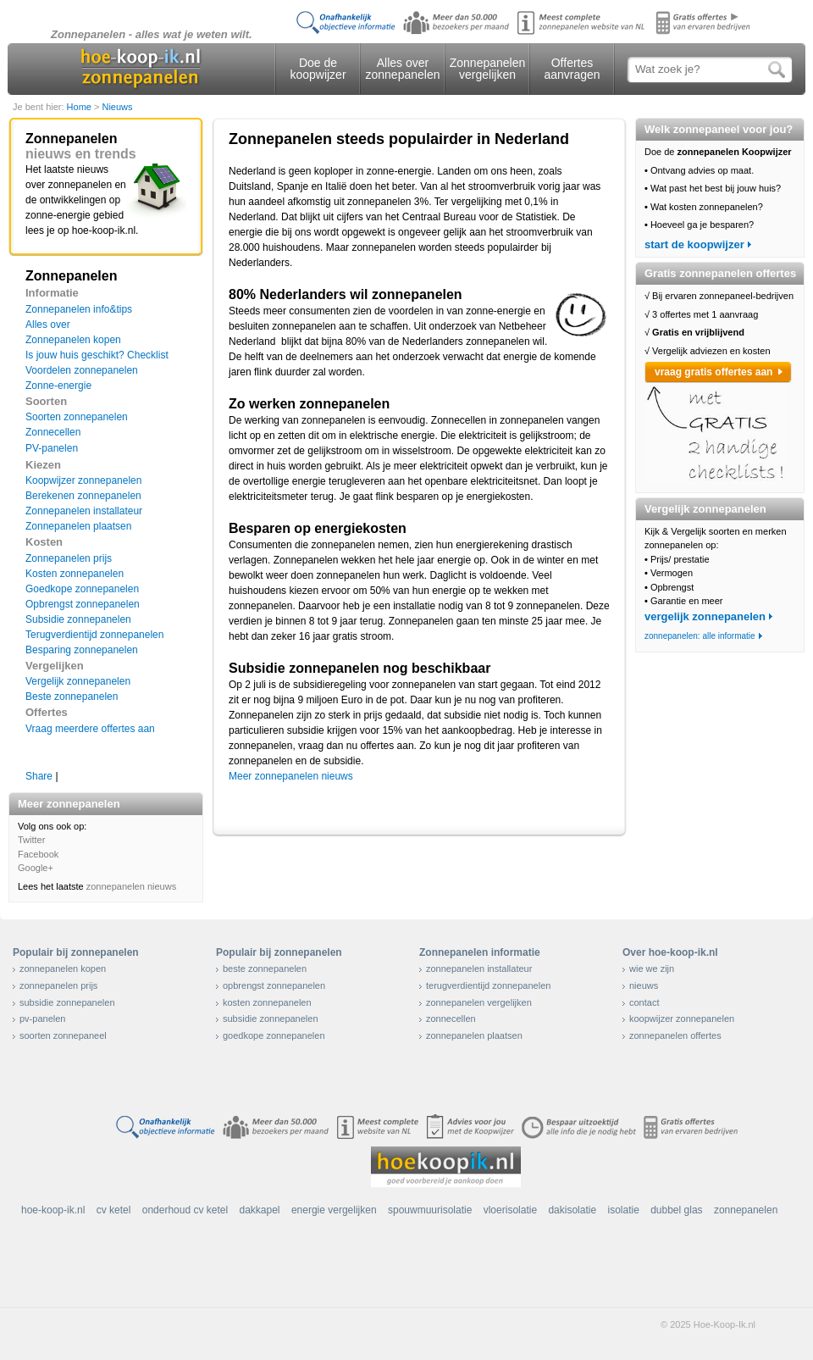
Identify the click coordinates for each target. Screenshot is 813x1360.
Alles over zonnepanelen (403, 68)
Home (80, 107)
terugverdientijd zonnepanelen (488, 985)
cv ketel (114, 1210)
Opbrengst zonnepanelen (82, 604)
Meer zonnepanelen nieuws (291, 776)
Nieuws (117, 107)
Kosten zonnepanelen (74, 574)
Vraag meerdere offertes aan (90, 729)
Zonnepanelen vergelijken (488, 68)
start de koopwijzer (694, 244)
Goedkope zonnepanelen (82, 589)
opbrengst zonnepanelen (274, 985)
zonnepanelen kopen (62, 968)
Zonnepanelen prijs (68, 558)
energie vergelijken (334, 1210)
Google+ (35, 868)
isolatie (623, 1210)
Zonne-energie (58, 385)
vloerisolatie (510, 1210)
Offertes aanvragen (572, 68)
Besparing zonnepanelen (81, 650)
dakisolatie (572, 1210)
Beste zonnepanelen (71, 696)
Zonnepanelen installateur (83, 511)
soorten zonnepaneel (63, 1035)
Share (39, 776)
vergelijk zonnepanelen (705, 616)
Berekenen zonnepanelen (83, 496)
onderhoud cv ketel (185, 1210)
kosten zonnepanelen (267, 1002)
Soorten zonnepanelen (76, 417)
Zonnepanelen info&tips (78, 309)
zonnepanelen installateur (479, 968)
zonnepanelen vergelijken (479, 1002)
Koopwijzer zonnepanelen (83, 480)
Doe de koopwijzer (318, 68)
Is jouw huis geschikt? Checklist (97, 355)
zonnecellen (451, 1018)
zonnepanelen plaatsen (474, 1035)
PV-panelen (51, 448)
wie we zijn (651, 968)
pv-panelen (42, 1018)
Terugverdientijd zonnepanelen (94, 635)
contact (644, 1002)
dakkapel (260, 1210)
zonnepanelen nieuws (131, 886)
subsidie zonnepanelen (67, 1002)
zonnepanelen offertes (675, 1035)
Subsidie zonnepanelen (78, 619)
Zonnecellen (52, 432)
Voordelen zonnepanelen (81, 370)
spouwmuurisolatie (430, 1210)
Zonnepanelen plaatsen (78, 526)
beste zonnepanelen (265, 968)
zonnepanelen (745, 1210)
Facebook (38, 854)
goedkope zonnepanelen (274, 1035)
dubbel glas (676, 1210)
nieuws (643, 985)
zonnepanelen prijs (58, 985)
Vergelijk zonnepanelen (77, 681)
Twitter (31, 840)
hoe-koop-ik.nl (53, 1210)
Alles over (47, 324)
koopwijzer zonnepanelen (681, 1018)
